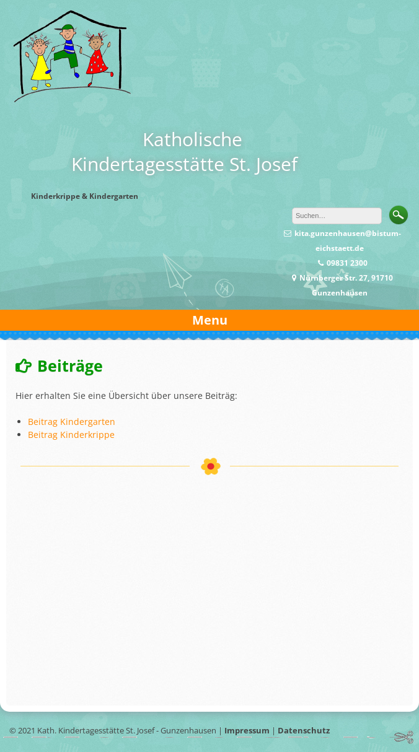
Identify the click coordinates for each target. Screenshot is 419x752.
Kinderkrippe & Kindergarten (84, 196)
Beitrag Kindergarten (71, 421)
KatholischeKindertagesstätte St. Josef (184, 151)
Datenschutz (304, 730)
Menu (209, 320)
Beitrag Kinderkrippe (71, 434)
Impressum (247, 730)
